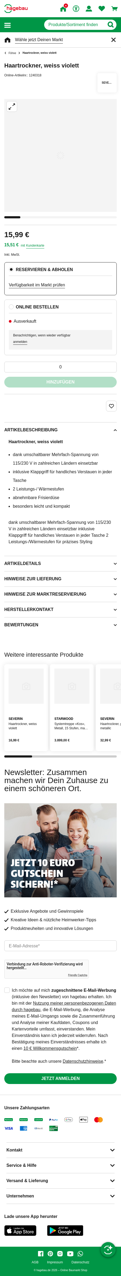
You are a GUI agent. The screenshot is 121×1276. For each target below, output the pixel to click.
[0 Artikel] (60, 367)
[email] (60, 946)
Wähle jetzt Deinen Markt (39, 39)
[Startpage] (16, 8)
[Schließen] (113, 40)
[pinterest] (50, 1253)
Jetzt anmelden (60, 1078)
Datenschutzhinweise (83, 1061)
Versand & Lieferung (27, 1180)
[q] (74, 25)
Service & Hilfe (21, 1165)
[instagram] (60, 1253)
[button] (7, 25)
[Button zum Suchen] (110, 25)
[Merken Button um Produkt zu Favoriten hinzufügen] (111, 406)
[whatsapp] (80, 1253)
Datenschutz (80, 1262)
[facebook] (40, 1253)
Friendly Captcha (77, 975)
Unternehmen (20, 1196)
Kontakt (14, 1150)
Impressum (55, 1262)
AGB (35, 1262)
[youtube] (70, 1253)
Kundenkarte (35, 245)
